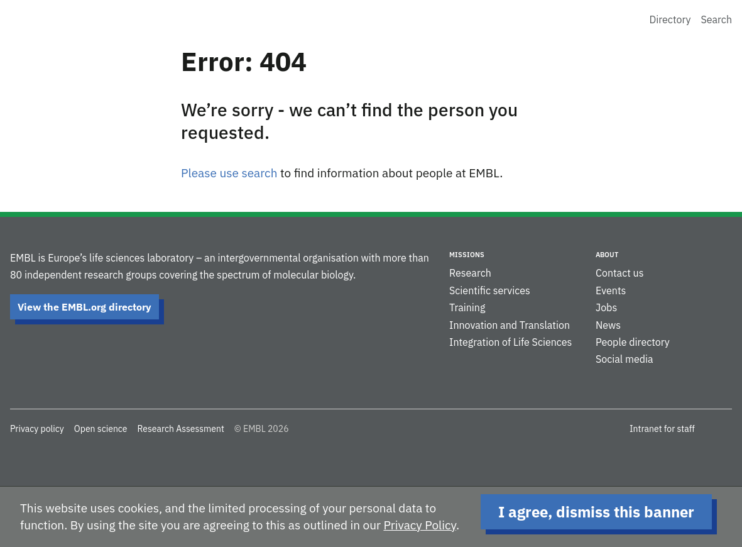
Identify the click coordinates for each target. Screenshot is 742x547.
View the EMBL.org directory (84, 307)
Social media (624, 359)
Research (470, 273)
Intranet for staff (662, 428)
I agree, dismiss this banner (596, 512)
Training (467, 307)
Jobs (606, 307)
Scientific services (489, 290)
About (607, 254)
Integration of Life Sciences (510, 342)
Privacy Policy (419, 525)
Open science (101, 428)
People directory (633, 342)
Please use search (229, 172)
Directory (670, 19)
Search (716, 19)
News (608, 325)
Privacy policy (37, 428)
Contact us (619, 273)
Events (611, 290)
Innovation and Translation (509, 325)
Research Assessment (180, 428)
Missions (466, 254)
